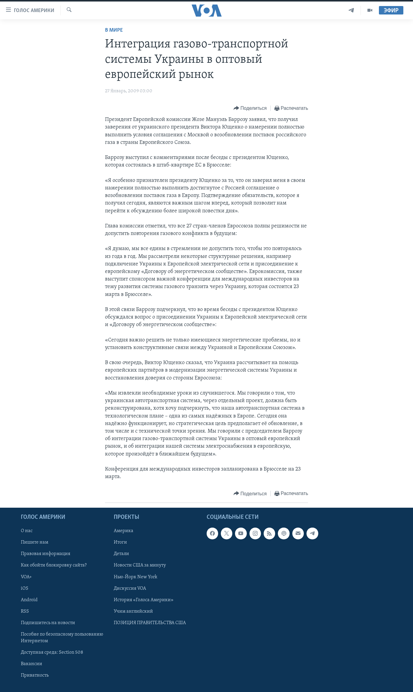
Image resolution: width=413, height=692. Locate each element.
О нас (27, 531)
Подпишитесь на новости (48, 623)
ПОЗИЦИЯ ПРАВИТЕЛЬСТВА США (150, 623)
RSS (25, 611)
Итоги (120, 542)
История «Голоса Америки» (143, 600)
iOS (24, 588)
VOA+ (26, 577)
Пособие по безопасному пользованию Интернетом (62, 637)
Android (29, 600)
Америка (123, 531)
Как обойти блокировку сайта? (54, 565)
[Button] (250, 108)
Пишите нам (34, 542)
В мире (114, 30)
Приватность (35, 675)
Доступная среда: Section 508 (52, 652)
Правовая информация (45, 554)
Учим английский (133, 611)
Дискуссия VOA (130, 588)
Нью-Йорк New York (135, 577)
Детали (121, 554)
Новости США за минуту (140, 565)
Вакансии (31, 664)
